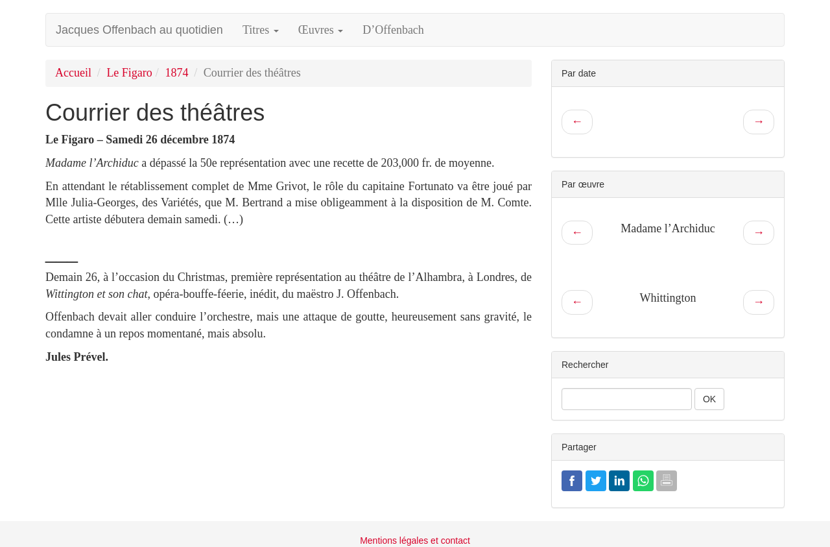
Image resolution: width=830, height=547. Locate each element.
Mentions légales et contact (415, 540)
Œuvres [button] (321, 29)
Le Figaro (129, 72)
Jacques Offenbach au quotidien (139, 29)
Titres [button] (261, 29)
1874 (176, 72)
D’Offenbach (393, 29)
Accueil (73, 72)
